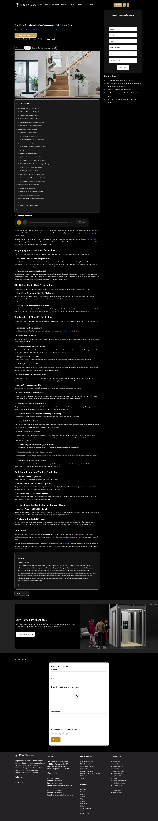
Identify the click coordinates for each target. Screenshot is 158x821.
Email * (54, 678)
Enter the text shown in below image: (65, 687)
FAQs (71, 4)
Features (82, 794)
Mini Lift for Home (119, 783)
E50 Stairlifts (84, 775)
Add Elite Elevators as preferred (44, 48)
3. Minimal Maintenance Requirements (30, 195)
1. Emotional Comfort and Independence (30, 111)
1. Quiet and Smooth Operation (28, 188)
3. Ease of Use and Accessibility (28, 153)
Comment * (55, 711)
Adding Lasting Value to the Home (31, 171)
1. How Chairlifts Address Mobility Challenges (32, 122)
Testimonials (84, 810)
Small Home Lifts (118, 771)
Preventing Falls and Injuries (29, 136)
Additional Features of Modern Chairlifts (28, 184)
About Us (47, 4)
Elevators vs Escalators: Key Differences (120, 80)
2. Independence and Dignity (27, 143)
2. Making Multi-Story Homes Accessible (31, 125)
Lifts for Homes (118, 773)
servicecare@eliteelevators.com (64, 795)
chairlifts (65, 543)
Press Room (83, 803)
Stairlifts (115, 778)
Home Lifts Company (119, 780)
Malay (91, 4)
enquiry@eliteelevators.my (62, 785)
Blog (86, 4)
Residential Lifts (118, 766)
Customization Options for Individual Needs (33, 160)
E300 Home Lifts (85, 763)
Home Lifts (116, 761)
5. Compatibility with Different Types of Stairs (32, 174)
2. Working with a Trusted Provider (29, 205)
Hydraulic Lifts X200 (86, 771)
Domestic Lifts (117, 785)
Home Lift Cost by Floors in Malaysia (119, 90)
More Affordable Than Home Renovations (33, 167)
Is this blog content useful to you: (64, 729)
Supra (82, 778)
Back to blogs (22, 593)
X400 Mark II (84, 768)
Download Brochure (25, 35)
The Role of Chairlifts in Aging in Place (28, 118)
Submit (123, 67)
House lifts (116, 768)
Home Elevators (118, 763)
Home (40, 4)
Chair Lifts (116, 787)
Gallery (79, 4)
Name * (54, 669)
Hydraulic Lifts (117, 775)
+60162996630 (59, 780)
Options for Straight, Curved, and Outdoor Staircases (35, 177)
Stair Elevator (117, 790)
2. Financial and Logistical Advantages (30, 115)
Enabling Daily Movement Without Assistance (34, 146)
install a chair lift (68, 331)
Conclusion (21, 209)
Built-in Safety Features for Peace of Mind (33, 139)
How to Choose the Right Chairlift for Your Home (31, 198)
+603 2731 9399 (56, 783)
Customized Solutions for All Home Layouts (33, 181)
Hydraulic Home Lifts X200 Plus (90, 773)
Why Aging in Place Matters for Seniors (28, 108)
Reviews (63, 4)
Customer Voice (85, 813)
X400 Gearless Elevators (87, 766)
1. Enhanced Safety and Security (28, 132)
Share (18, 48)
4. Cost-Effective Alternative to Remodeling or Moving (34, 164)
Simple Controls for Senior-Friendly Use (32, 157)
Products (55, 4)
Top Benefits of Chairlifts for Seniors (27, 129)
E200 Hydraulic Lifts (86, 761)
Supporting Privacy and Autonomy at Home (33, 150)
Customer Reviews (86, 808)
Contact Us (118, 4)
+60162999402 (59, 792)
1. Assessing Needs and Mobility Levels (30, 202)
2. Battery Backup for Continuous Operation (31, 191)
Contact (82, 801)
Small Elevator (117, 792)
